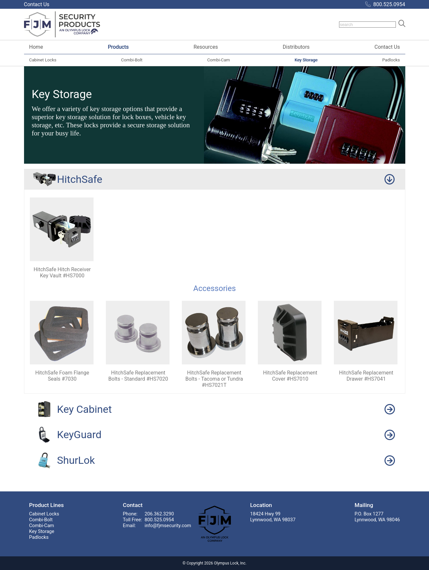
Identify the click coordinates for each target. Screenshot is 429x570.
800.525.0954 (389, 4)
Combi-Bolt (132, 59)
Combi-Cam (218, 59)
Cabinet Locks (43, 59)
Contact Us (387, 47)
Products (118, 47)
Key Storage (306, 59)
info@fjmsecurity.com (168, 525)
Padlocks (391, 59)
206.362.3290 (159, 514)
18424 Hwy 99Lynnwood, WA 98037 (273, 517)
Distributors (296, 47)
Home (36, 47)
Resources (206, 47)
